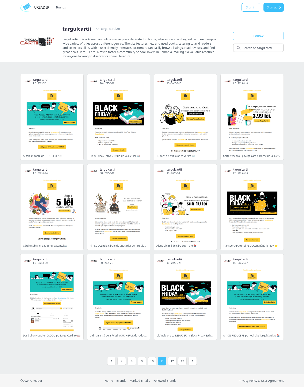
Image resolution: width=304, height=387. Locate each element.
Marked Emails (140, 381)
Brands (61, 7)
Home (108, 381)
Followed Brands (164, 381)
